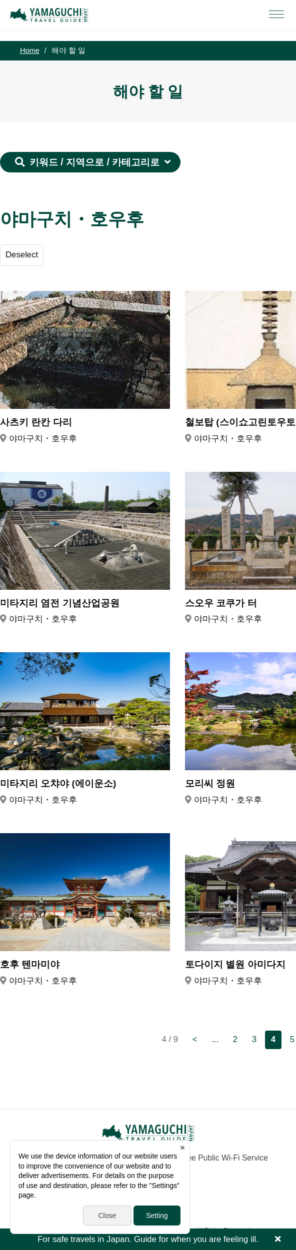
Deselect (22, 254)
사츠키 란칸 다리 (36, 422)
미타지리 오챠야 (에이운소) (58, 783)
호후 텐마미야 (30, 964)
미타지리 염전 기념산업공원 (60, 603)
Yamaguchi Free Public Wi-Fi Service (203, 1158)
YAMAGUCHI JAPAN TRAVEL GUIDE (50, 15)
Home (30, 50)
